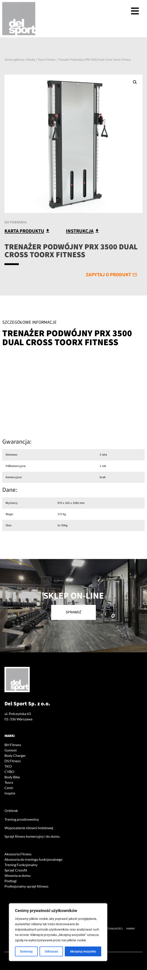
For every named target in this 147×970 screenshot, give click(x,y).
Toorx (8, 782)
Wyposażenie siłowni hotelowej (28, 828)
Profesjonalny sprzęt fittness (26, 886)
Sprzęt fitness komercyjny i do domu (32, 836)
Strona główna (14, 59)
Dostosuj (26, 951)
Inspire (9, 793)
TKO (8, 766)
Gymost (10, 750)
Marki (9, 735)
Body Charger (15, 755)
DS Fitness (12, 761)
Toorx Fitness (47, 59)
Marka (31, 59)
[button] (135, 82)
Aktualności (113, 928)
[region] (58, 932)
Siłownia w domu (17, 875)
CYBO (9, 771)
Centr (8, 788)
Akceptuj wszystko (83, 951)
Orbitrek (11, 810)
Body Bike (12, 777)
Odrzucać (51, 951)
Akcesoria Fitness (18, 854)
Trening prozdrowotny (21, 819)
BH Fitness (12, 745)
